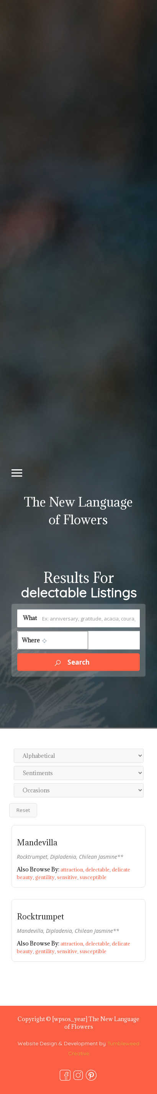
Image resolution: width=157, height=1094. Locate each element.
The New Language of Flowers (78, 511)
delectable (98, 869)
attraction (73, 869)
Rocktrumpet (40, 917)
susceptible (93, 877)
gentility (46, 877)
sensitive (68, 877)
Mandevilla (37, 843)
